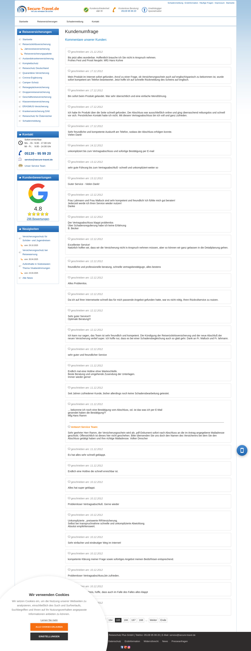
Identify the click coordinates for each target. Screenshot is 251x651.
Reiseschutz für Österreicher (37, 116)
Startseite (230, 3)
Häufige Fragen (206, 3)
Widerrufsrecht (151, 641)
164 (110, 620)
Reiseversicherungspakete (38, 53)
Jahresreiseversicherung (37, 49)
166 (126, 620)
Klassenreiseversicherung (36, 101)
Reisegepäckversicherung (36, 87)
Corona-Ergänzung (32, 77)
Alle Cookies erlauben (29, 636)
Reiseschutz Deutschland (36, 68)
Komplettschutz (30, 63)
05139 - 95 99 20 (37, 153)
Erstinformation (191, 3)
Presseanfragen (180, 641)
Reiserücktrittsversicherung (37, 44)
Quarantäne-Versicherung (36, 73)
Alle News (28, 278)
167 (133, 620)
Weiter (153, 620)
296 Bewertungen (38, 218)
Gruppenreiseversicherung (36, 92)
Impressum (220, 3)
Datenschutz (114, 641)
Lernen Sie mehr (49, 620)
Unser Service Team (34, 166)
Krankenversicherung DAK (36, 111)
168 (141, 620)
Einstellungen (68, 636)
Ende (163, 620)
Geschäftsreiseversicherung (37, 97)
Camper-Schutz (31, 82)
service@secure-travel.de (38, 159)
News (165, 641)
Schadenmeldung (175, 3)
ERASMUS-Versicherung (35, 106)
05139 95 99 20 (128, 11)
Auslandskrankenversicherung (38, 58)
